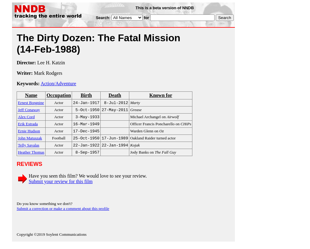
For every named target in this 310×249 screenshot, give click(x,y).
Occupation (58, 95)
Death (115, 95)
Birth (86, 95)
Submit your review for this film (61, 186)
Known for (160, 95)
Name (31, 95)
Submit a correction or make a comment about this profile (63, 213)
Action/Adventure (58, 83)
